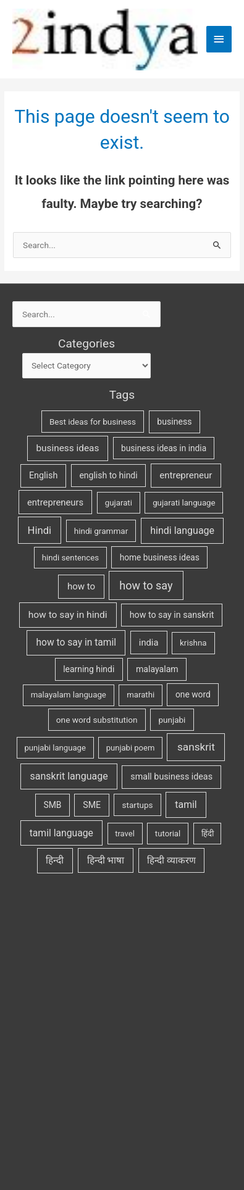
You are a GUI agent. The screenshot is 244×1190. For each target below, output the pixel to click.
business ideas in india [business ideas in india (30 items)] (163, 448)
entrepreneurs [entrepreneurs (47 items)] (55, 502)
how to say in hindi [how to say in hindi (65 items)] (67, 614)
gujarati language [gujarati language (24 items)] (184, 502)
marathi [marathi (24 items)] (140, 694)
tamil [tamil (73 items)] (185, 804)
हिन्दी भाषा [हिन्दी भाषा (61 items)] (106, 860)
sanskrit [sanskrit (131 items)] (196, 747)
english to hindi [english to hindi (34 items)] (108, 475)
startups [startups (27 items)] (137, 805)
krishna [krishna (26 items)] (193, 642)
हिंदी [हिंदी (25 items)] (207, 833)
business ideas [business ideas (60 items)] (67, 448)
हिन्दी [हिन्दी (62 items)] (55, 860)
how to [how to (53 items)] (81, 586)
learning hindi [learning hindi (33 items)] (88, 669)
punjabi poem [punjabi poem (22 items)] (130, 747)
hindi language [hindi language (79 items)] (182, 530)
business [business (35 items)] (174, 421)
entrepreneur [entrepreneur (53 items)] (185, 475)
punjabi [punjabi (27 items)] (171, 720)
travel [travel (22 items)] (125, 833)
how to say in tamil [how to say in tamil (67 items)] (76, 642)
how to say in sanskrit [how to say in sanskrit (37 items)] (172, 615)
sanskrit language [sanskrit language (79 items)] (69, 776)
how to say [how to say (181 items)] (145, 585)
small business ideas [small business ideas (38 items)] (171, 776)
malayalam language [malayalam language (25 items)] (68, 694)
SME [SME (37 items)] (92, 805)
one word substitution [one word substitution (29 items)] (97, 720)
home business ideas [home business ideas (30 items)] (160, 557)
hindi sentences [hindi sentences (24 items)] (70, 557)
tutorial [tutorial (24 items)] (167, 833)
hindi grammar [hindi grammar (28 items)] (101, 531)
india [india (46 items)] (149, 642)
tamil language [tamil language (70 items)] (61, 833)
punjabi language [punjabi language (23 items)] (55, 747)
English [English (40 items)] (43, 475)
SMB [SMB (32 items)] (53, 805)
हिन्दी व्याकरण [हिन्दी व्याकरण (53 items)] (171, 860)
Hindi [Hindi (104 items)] (40, 530)
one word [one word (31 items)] (193, 694)
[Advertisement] (116, 1031)
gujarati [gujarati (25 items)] (118, 502)
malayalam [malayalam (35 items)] (157, 669)
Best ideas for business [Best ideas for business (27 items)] (92, 421)
